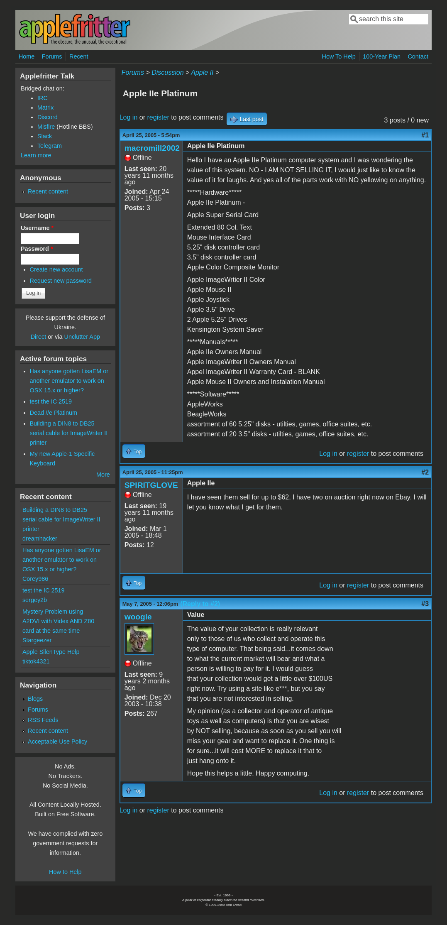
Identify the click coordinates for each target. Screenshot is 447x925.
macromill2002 (152, 148)
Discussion (167, 72)
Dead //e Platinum (53, 412)
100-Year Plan (382, 56)
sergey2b (34, 600)
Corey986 (35, 578)
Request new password (61, 280)
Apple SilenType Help (51, 651)
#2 (425, 472)
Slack (44, 136)
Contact (418, 56)
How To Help (339, 56)
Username (37, 228)
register (158, 117)
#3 (425, 603)
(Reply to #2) (200, 603)
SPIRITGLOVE (151, 485)
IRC (42, 98)
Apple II (202, 72)
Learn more (36, 155)
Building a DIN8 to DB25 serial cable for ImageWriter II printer (69, 433)
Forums (52, 56)
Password (37, 248)
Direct (38, 336)
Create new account (56, 269)
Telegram (49, 145)
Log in (129, 117)
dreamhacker (39, 538)
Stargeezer (36, 640)
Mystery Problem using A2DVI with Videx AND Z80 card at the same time (58, 621)
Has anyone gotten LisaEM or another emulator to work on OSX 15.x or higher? (69, 381)
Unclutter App (82, 336)
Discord (47, 117)
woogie (138, 616)
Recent (78, 56)
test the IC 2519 (51, 401)
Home (26, 56)
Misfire (46, 126)
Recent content (48, 191)
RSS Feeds (43, 720)
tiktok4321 (36, 661)
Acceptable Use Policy (57, 741)
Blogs (35, 698)
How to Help (65, 872)
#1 (425, 135)
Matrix (45, 107)
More (103, 474)
